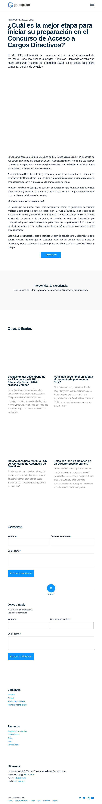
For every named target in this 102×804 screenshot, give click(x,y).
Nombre (12, 536)
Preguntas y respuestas (17, 731)
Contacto (11, 698)
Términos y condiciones (17, 705)
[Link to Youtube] (92, 798)
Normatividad (13, 745)
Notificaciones (13, 735)
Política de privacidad (16, 701)
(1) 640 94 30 (20, 778)
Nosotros (11, 695)
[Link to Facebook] (80, 798)
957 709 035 (29, 774)
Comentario (14, 551)
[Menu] (90, 5)
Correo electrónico (61, 536)
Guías (10, 738)
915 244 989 (19, 781)
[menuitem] (10, 800)
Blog (9, 741)
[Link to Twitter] (84, 798)
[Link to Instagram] (88, 798)
